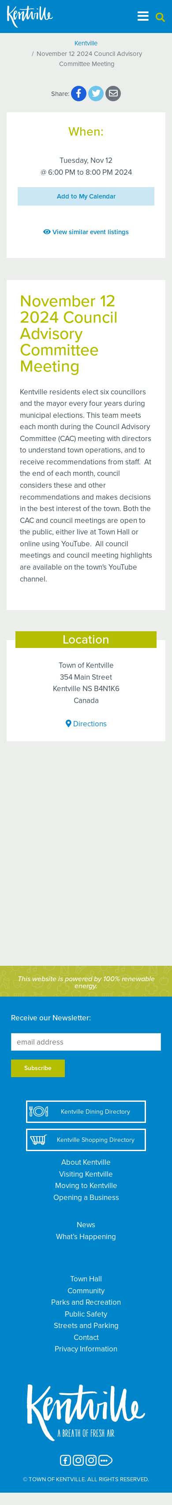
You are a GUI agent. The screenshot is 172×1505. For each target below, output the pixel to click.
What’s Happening (86, 1236)
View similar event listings (86, 232)
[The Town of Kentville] (40, 16)
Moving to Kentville (86, 1185)
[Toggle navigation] (143, 16)
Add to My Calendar (86, 196)
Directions (86, 723)
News (86, 1224)
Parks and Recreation (86, 1302)
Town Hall (86, 1278)
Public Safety (86, 1314)
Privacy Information (86, 1348)
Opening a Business (86, 1197)
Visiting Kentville (86, 1174)
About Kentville (86, 1162)
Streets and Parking (86, 1325)
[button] (160, 18)
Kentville (86, 43)
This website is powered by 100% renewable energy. (86, 982)
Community (86, 1290)
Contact (86, 1337)
